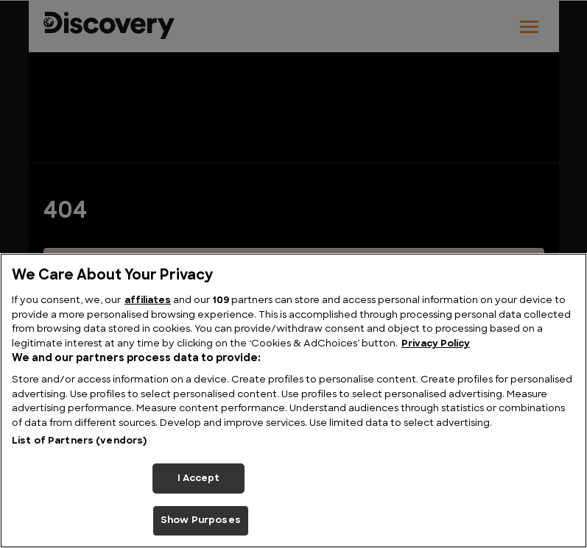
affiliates (147, 300)
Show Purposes (201, 520)
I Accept (198, 478)
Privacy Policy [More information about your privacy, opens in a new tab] (435, 344)
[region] (293, 400)
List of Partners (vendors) (79, 441)
